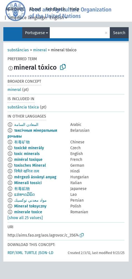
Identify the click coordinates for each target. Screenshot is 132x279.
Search (119, 33)
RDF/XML (15, 252)
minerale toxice (28, 212)
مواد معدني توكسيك (30, 200)
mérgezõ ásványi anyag (35, 177)
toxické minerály (29, 148)
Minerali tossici (28, 183)
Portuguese (35, 33)
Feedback (55, 9)
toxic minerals (27, 153)
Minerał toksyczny (30, 206)
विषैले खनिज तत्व (26, 171)
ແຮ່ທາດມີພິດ (24, 194)
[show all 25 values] (25, 217)
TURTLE (30, 252)
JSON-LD (45, 252)
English (56, 17)
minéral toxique (28, 159)
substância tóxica (23, 107)
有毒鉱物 (22, 188)
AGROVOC (15, 9)
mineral (40, 50)
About (35, 9)
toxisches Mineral (30, 165)
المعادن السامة (26, 124)
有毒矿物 (22, 142)
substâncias (18, 50)
